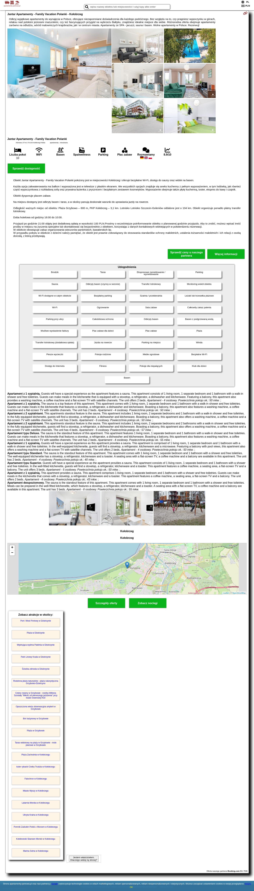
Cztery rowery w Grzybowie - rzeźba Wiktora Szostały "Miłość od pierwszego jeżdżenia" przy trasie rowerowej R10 (35, 695)
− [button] (12, 553)
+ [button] (12, 547)
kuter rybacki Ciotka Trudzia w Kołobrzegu (35, 767)
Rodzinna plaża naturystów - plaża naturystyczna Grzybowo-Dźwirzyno (35, 682)
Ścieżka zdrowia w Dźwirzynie (36, 669)
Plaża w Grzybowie (36, 730)
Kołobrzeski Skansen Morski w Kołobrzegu (35, 839)
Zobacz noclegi (148, 603)
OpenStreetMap (239, 593)
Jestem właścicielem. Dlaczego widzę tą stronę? (83, 858)
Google (54, 884)
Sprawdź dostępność (26, 168)
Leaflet (226, 593)
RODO (248, 884)
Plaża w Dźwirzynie (36, 633)
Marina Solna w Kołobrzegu (35, 851)
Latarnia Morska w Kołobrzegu (36, 803)
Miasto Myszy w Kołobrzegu (35, 791)
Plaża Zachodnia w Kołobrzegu (35, 755)
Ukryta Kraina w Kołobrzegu (35, 815)
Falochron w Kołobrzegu (36, 779)
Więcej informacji (226, 254)
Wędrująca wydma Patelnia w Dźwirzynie (36, 645)
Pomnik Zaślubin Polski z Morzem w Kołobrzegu (36, 827)
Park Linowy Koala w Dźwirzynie (36, 657)
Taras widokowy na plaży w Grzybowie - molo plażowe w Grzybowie (35, 743)
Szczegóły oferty (106, 603)
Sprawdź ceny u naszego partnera (186, 254)
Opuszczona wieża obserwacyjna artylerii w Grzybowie (36, 707)
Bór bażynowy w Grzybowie (35, 718)
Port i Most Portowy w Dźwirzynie (35, 621)
